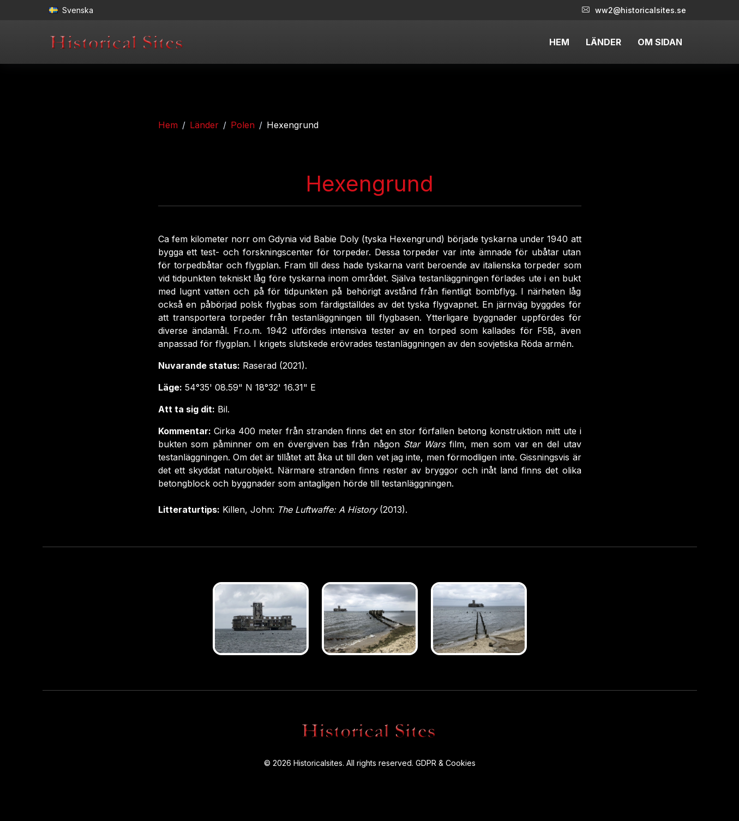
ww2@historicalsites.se (634, 10)
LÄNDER (603, 42)
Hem (168, 124)
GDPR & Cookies (446, 763)
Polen (243, 124)
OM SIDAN (660, 42)
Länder (204, 124)
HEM (559, 42)
